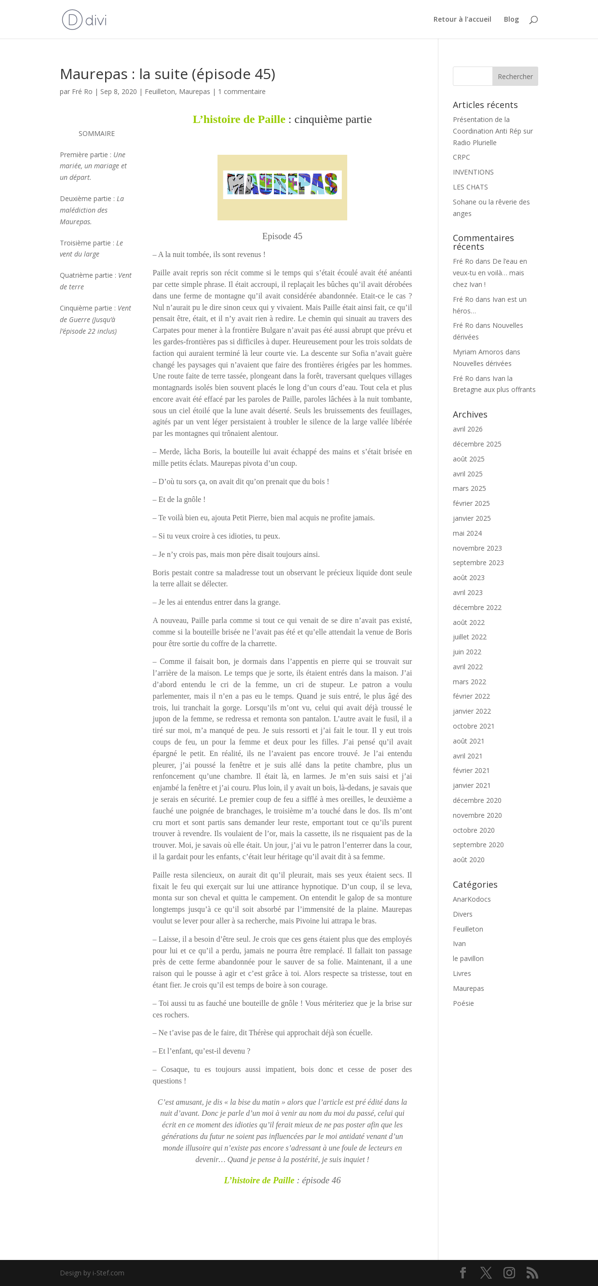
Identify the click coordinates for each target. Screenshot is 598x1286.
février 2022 (471, 696)
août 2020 (469, 859)
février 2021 (471, 770)
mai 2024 (467, 533)
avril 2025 (468, 473)
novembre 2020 (477, 815)
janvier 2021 (472, 785)
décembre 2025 (477, 443)
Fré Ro (82, 91)
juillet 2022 (470, 636)
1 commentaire (242, 91)
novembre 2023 (477, 548)
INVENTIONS (473, 171)
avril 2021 (468, 755)
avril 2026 (468, 428)
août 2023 (469, 577)
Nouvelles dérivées (482, 363)
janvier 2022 (472, 711)
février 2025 (471, 503)
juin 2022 (467, 651)
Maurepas (194, 91)
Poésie (463, 1003)
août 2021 (469, 740)
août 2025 (469, 458)
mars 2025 (469, 488)
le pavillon (468, 958)
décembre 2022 (477, 607)
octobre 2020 (474, 830)
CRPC (461, 157)
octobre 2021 (474, 726)
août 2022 (469, 622)
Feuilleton (160, 91)
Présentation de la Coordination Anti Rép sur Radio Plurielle (493, 131)
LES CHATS (470, 186)
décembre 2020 (477, 800)
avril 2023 (468, 592)
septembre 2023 (478, 562)
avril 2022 (468, 666)
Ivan (459, 943)
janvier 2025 (472, 518)
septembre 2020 (478, 844)
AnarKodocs (472, 899)
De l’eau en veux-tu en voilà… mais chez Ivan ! (490, 273)
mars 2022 (469, 681)
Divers (463, 914)
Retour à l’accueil (462, 20)
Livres (462, 973)
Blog (511, 20)
